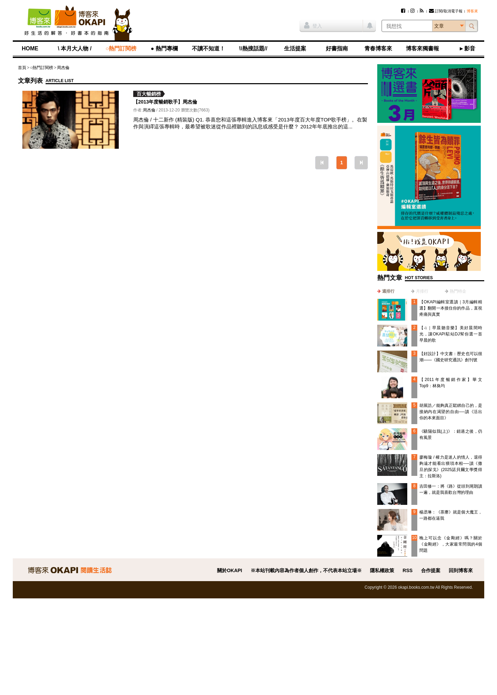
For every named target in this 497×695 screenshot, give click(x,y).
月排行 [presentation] (422, 291)
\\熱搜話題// (253, 48)
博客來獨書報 (422, 48)
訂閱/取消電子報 (445, 11)
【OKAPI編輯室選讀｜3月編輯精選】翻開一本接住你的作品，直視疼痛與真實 (450, 308)
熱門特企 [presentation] (458, 291)
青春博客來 (378, 48)
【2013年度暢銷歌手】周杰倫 (165, 102)
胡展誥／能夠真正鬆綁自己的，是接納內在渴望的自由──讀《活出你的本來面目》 (450, 411)
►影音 (467, 48)
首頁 (22, 67)
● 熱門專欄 (164, 48)
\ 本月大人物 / (74, 48)
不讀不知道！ (208, 48)
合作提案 (430, 570)
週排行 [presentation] (388, 291)
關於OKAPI (229, 570)
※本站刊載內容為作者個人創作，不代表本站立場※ (306, 570)
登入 (313, 25)
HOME (30, 48)
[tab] (385, 291)
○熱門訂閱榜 (121, 48)
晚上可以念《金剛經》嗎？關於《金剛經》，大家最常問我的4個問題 (450, 544)
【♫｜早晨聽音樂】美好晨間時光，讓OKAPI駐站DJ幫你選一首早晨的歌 (450, 334)
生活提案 (295, 48)
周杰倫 (63, 67)
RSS (408, 570)
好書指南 (337, 48)
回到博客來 (461, 570)
